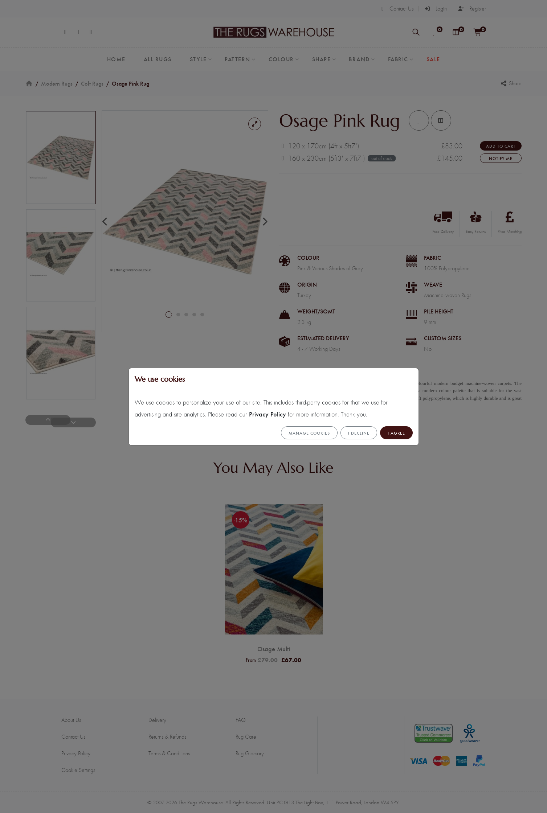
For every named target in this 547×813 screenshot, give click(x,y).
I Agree (396, 433)
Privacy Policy (267, 413)
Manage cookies (309, 433)
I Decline (359, 433)
